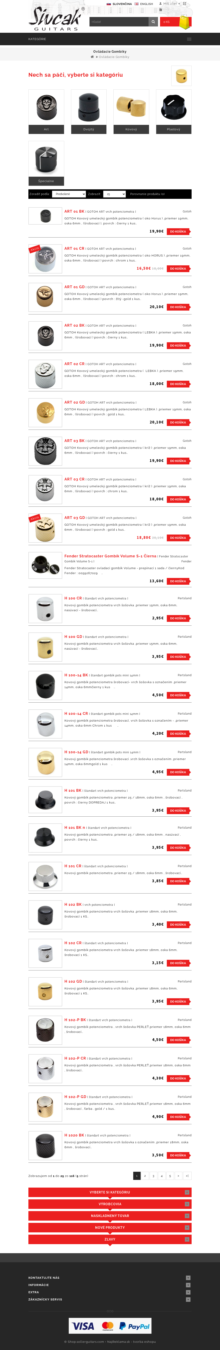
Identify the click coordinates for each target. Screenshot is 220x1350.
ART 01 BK (74, 211)
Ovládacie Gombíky (114, 57)
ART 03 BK (74, 441)
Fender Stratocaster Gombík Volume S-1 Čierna (110, 556)
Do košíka (178, 231)
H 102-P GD (75, 1097)
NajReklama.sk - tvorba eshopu (131, 1341)
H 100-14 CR (76, 713)
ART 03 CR (74, 479)
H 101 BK (73, 790)
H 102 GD (73, 981)
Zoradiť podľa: (40, 194)
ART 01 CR (74, 248)
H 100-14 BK (76, 675)
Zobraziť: (94, 194)
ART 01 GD (74, 287)
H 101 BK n (74, 827)
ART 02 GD (74, 402)
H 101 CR (73, 866)
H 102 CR (73, 943)
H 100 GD (73, 637)
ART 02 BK (74, 325)
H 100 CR (73, 598)
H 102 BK (73, 904)
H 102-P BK (75, 1020)
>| (187, 1175)
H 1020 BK (74, 1135)
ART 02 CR (74, 364)
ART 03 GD (74, 518)
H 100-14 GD (76, 752)
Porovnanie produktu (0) (147, 194)
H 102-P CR (75, 1058)
